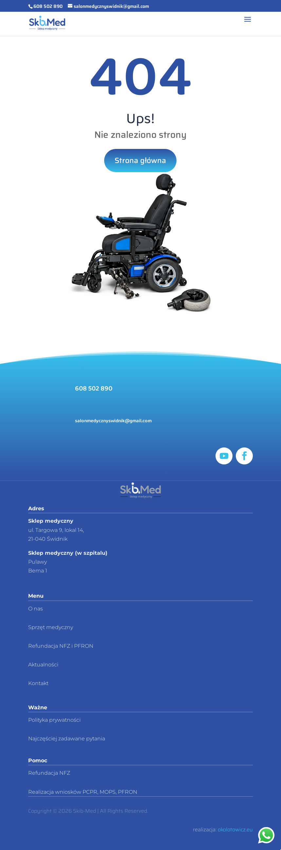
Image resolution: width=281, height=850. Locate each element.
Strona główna (140, 160)
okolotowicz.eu (235, 829)
